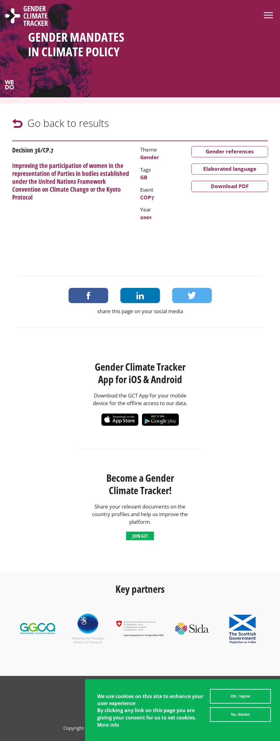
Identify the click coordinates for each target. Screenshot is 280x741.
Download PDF (230, 186)
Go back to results (68, 123)
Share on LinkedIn (140, 295)
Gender (149, 157)
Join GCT (140, 536)
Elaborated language (229, 168)
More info (108, 725)
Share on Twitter (192, 295)
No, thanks (240, 714)
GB (143, 177)
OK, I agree (240, 696)
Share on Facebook (88, 295)
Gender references (229, 151)
